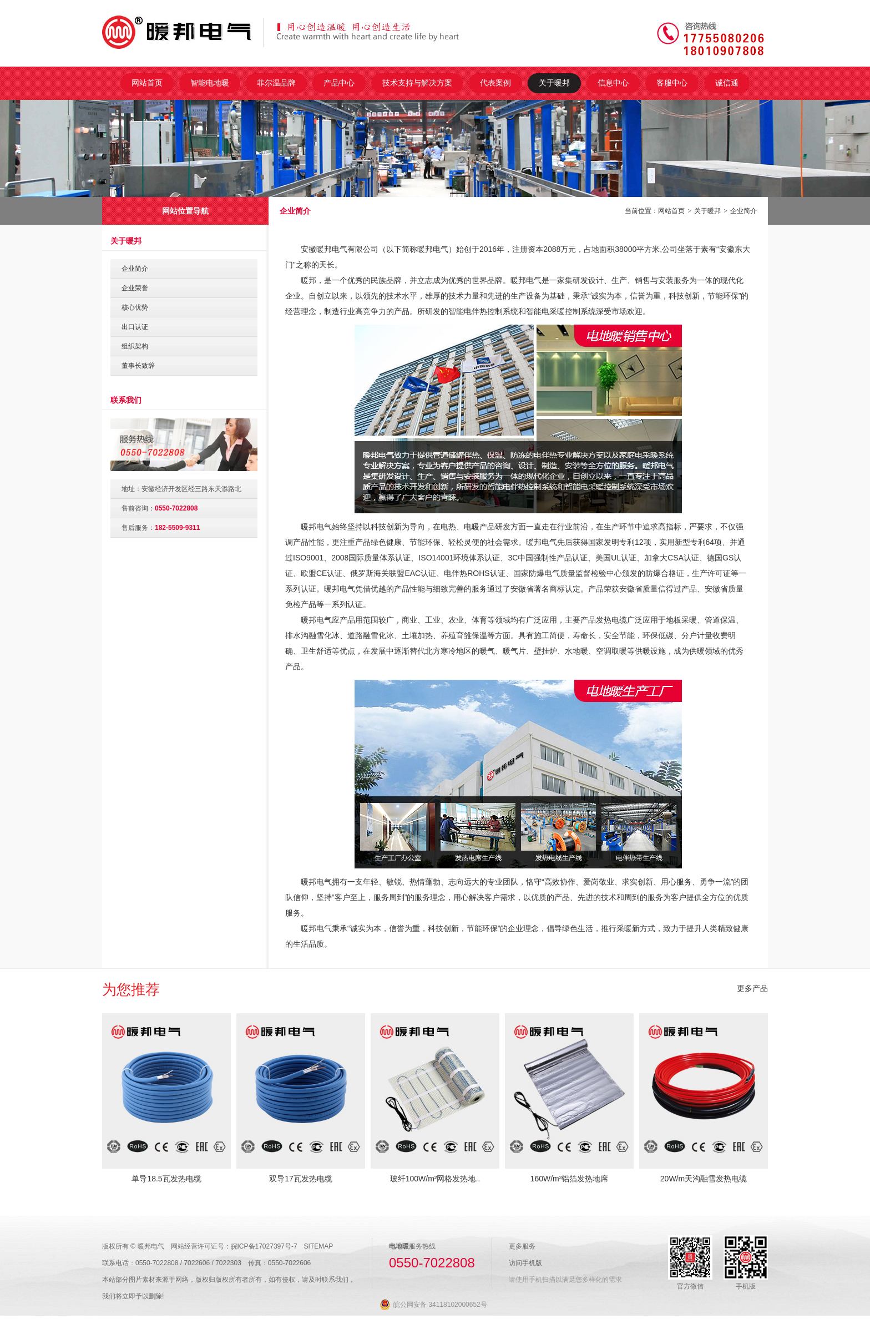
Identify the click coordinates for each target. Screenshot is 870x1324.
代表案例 (495, 82)
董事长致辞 (138, 366)
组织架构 (135, 346)
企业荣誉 (135, 288)
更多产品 (752, 988)
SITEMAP (318, 1246)
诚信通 (727, 82)
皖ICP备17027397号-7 (264, 1246)
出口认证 (135, 327)
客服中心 (671, 82)
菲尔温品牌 (276, 82)
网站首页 (147, 82)
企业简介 (743, 211)
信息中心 (613, 82)
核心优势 (135, 307)
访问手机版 (525, 1263)
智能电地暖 (209, 82)
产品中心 (339, 82)
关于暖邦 (554, 82)
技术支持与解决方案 (417, 82)
